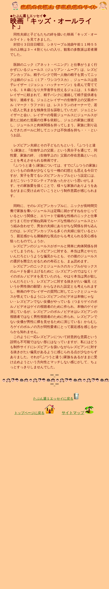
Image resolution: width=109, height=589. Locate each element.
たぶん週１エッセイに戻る (56, 398)
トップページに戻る (34, 413)
